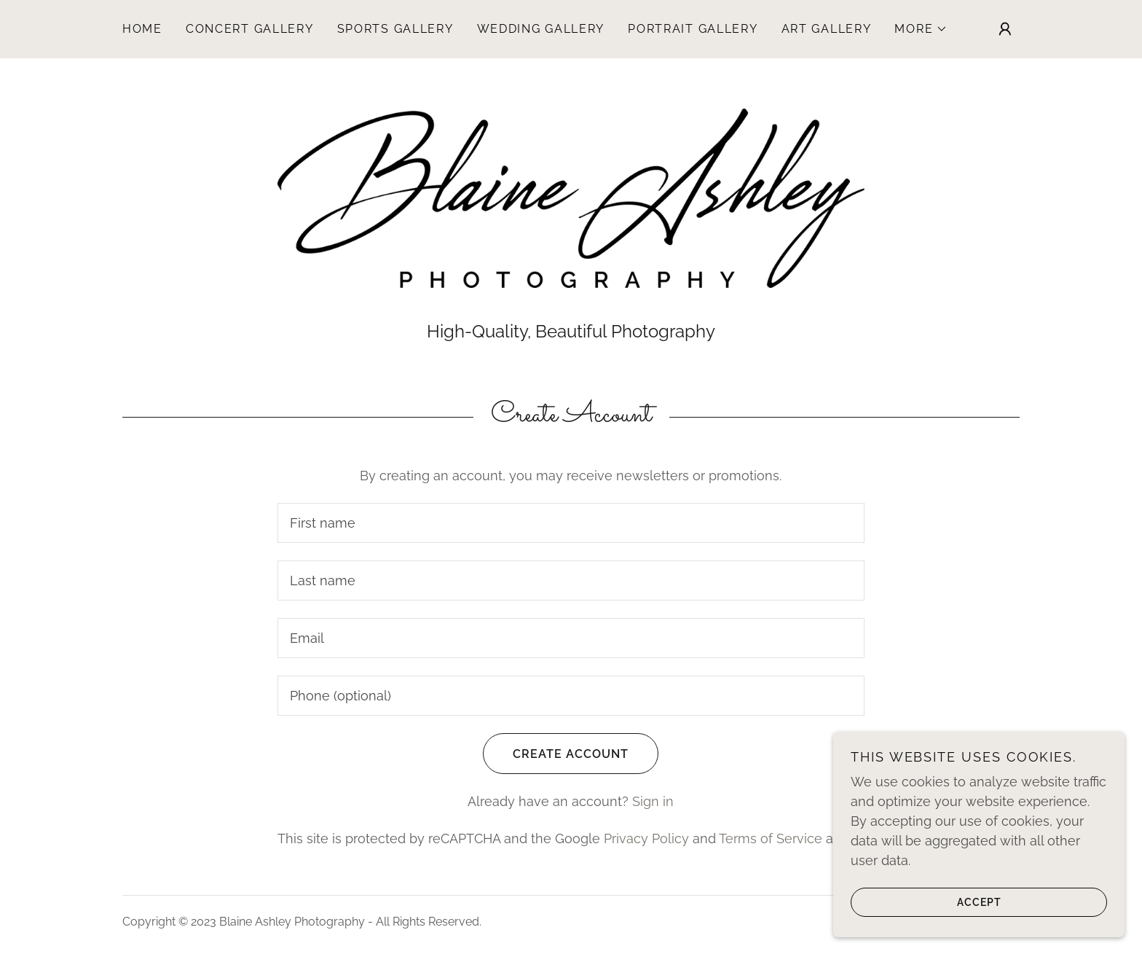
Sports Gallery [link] (395, 29)
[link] (570, 197)
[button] (921, 29)
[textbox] (570, 523)
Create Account (556, 753)
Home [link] (142, 29)
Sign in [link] (653, 801)
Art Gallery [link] (826, 29)
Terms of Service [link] (770, 838)
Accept (926, 901)
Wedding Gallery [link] (541, 29)
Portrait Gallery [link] (692, 29)
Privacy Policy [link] (646, 838)
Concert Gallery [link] (250, 29)
